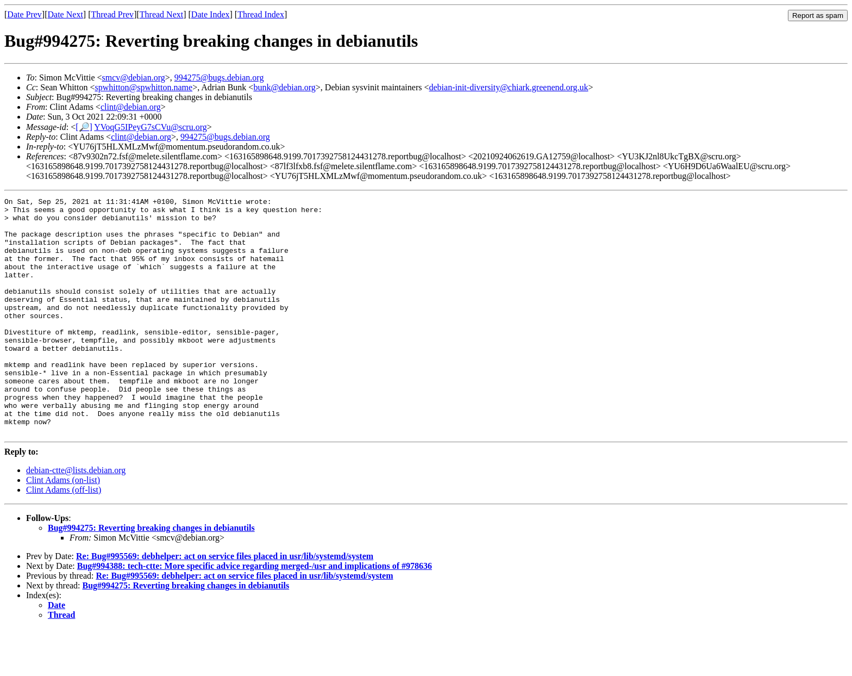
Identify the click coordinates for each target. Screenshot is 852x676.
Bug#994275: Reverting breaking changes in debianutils (151, 575)
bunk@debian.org (284, 87)
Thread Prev (112, 14)
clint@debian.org (131, 106)
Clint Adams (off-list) (63, 537)
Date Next (65, 14)
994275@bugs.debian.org (219, 77)
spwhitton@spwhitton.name (144, 87)
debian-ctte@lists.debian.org (76, 517)
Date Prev (24, 14)
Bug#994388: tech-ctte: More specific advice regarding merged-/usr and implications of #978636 (254, 613)
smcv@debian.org (133, 77)
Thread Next (161, 14)
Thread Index (260, 14)
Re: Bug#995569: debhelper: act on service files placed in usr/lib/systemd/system (224, 603)
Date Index (210, 14)
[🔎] (84, 127)
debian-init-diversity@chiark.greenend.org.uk (508, 87)
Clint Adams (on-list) (63, 527)
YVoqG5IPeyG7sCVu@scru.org (150, 127)
